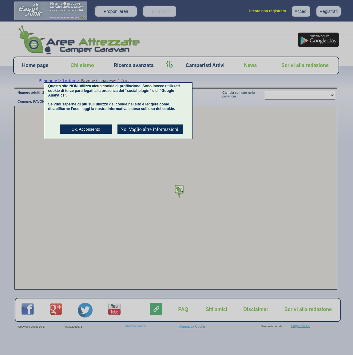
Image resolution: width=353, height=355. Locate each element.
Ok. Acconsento (85, 129)
